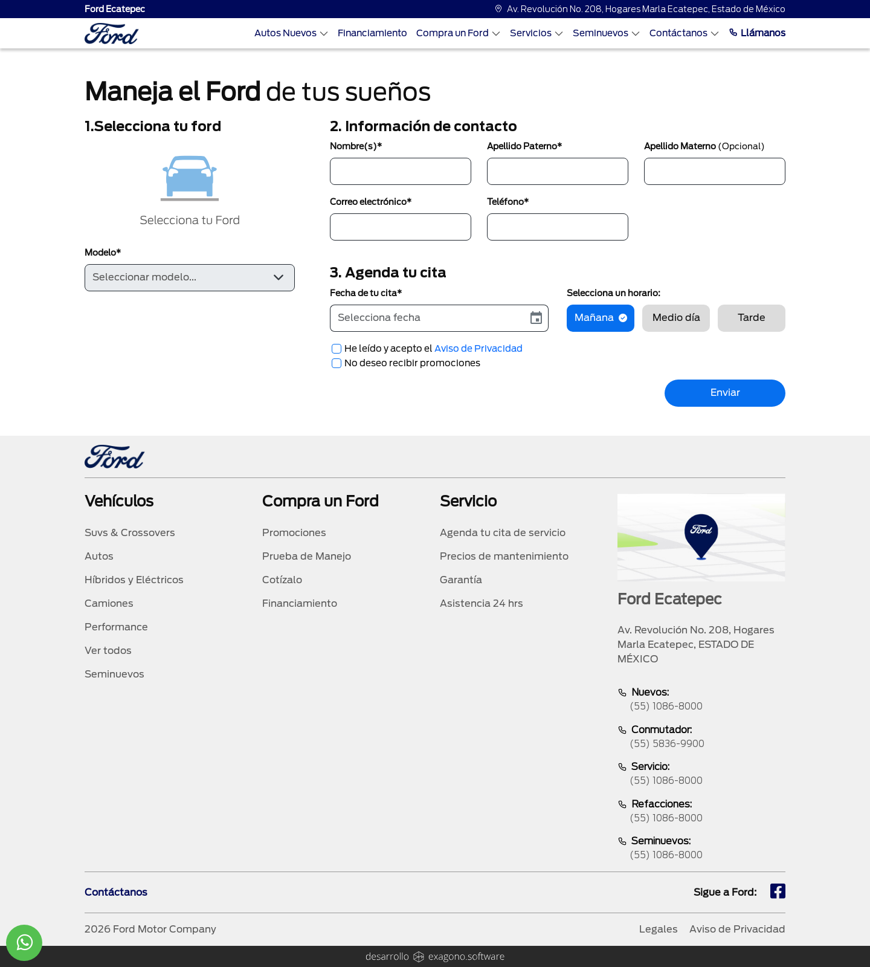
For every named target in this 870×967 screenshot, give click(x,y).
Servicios (537, 33)
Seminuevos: (701, 848)
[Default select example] (190, 277)
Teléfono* (508, 202)
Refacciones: (701, 812)
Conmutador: (701, 737)
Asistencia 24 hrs (481, 603)
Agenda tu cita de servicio (503, 532)
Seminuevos (606, 33)
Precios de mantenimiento (504, 556)
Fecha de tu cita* (366, 293)
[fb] (777, 892)
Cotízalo (282, 580)
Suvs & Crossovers (130, 532)
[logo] (112, 33)
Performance (116, 627)
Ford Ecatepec (115, 9)
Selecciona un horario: (613, 293)
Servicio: (701, 774)
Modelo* (103, 252)
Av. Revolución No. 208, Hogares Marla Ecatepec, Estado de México (639, 9)
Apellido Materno (704, 146)
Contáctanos (684, 33)
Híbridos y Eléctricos (134, 580)
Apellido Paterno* (524, 146)
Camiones (109, 603)
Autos (99, 556)
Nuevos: (701, 700)
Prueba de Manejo (306, 556)
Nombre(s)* (356, 146)
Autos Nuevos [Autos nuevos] (291, 33)
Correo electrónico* (370, 202)
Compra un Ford (458, 33)
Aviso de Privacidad (478, 348)
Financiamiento (372, 33)
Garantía (461, 580)
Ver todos (108, 650)
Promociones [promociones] (294, 532)
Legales (658, 929)
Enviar (725, 392)
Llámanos (757, 33)
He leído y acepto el (433, 348)
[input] (427, 318)
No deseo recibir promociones (412, 363)
